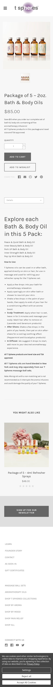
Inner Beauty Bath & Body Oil (18, 245)
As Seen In (11, 563)
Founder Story (13, 550)
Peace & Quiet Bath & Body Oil (19, 242)
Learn (8, 544)
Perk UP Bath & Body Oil (16, 249)
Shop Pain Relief (14, 618)
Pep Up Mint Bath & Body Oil (18, 256)
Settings (26, 670)
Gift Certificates (14, 570)
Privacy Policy (33, 664)
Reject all (26, 676)
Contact (9, 557)
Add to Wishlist (20, 167)
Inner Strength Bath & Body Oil (19, 253)
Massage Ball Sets (15, 585)
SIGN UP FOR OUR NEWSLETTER (27, 511)
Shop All (10, 625)
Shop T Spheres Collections (21, 598)
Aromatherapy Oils (15, 592)
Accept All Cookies (26, 682)
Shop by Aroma (13, 605)
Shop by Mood (13, 611)
